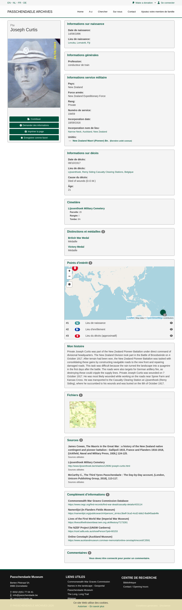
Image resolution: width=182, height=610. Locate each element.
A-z (91, 11)
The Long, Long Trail (78, 594)
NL (14, 2)
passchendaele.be (23, 598)
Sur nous (117, 11)
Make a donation (143, 2)
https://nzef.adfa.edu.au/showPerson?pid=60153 (93, 531)
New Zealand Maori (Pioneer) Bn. (102, 140)
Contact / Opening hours (135, 586)
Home (80, 11)
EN (9, 2)
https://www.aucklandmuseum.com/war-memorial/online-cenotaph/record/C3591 (109, 540)
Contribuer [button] (34, 119)
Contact (132, 11)
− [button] (69, 276)
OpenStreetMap (154, 318)
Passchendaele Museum (80, 590)
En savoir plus (97, 606)
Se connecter (166, 2)
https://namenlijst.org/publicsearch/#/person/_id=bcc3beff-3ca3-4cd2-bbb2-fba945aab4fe (113, 513)
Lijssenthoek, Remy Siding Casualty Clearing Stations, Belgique (100, 172)
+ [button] (69, 271)
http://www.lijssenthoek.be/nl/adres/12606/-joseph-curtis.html (99, 466)
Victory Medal (76, 246)
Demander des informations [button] (34, 125)
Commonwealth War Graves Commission (89, 581)
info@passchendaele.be (25, 595)
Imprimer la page (34, 131)
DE (24, 2)
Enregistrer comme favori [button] (34, 138)
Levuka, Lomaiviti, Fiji (79, 42)
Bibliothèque (129, 582)
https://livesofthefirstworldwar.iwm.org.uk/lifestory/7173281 (98, 522)
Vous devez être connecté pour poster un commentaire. (119, 558)
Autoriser (82, 606)
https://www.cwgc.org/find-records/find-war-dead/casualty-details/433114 (105, 504)
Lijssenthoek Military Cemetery (86, 208)
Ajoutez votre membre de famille (157, 11)
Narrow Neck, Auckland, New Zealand (87, 131)
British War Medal (78, 237)
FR (19, 2)
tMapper (72, 598)
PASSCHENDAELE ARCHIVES (29, 11)
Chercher (102, 11)
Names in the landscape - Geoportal (86, 585)
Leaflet (130, 318)
